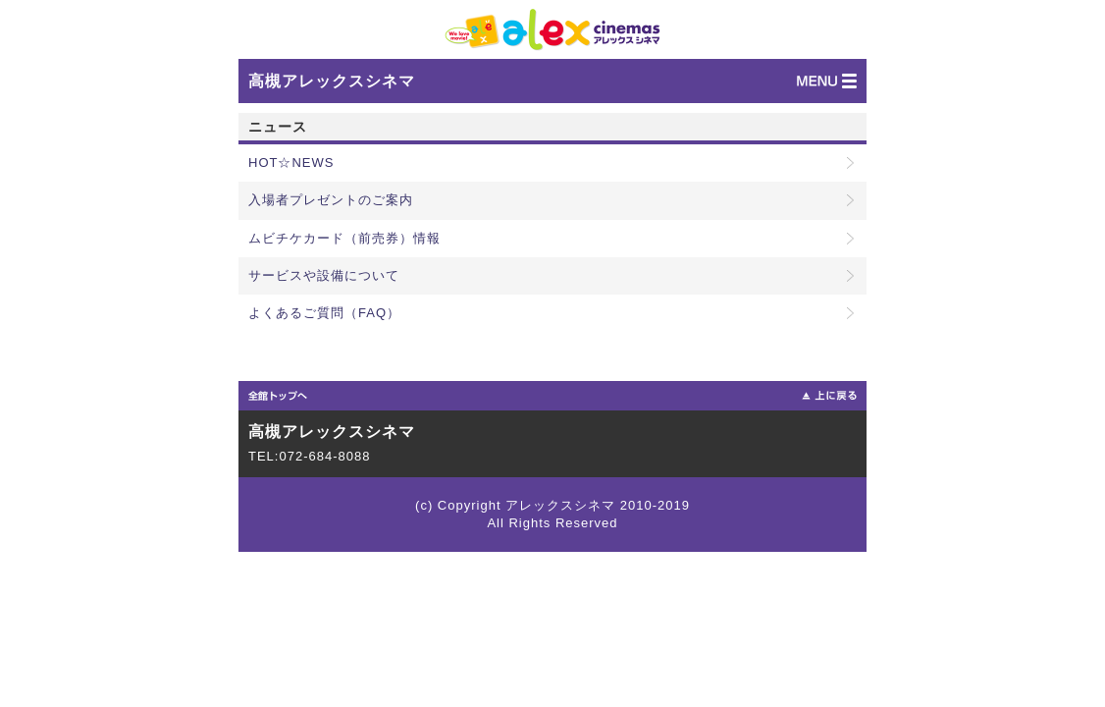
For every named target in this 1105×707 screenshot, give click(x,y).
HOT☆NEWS (291, 162)
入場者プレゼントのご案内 (330, 199)
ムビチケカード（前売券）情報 (344, 238)
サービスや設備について (323, 275)
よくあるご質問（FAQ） (324, 312)
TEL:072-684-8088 (309, 456)
